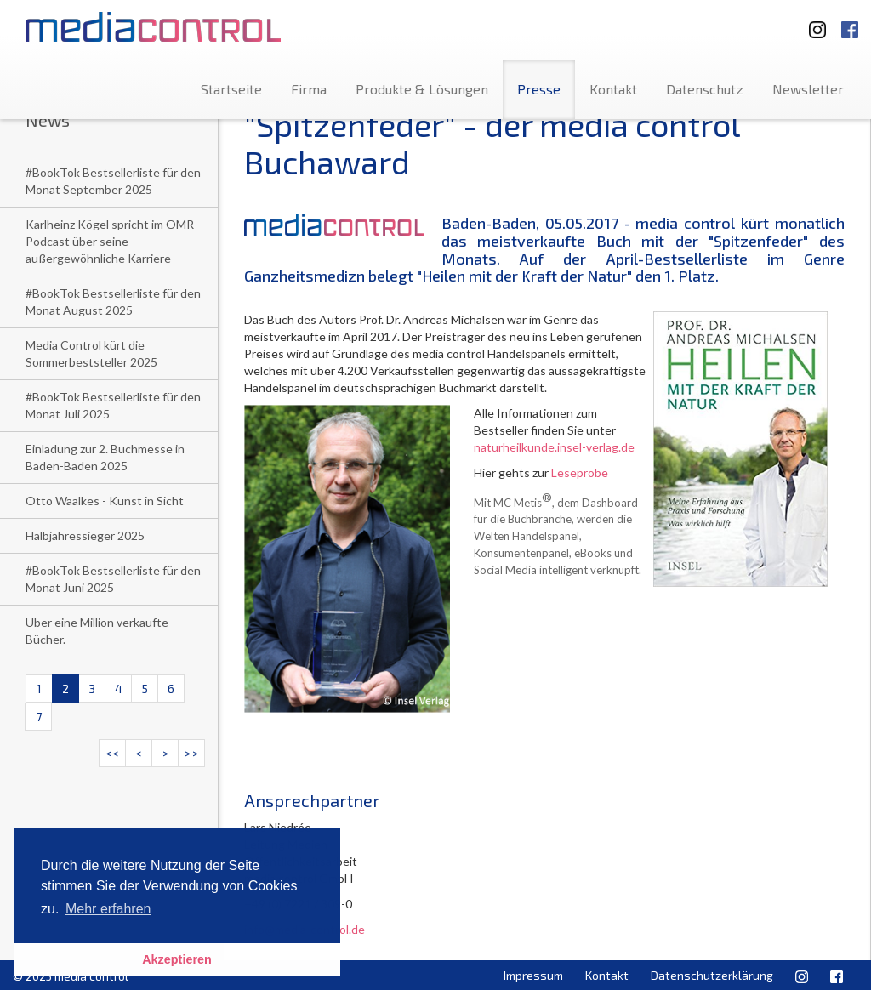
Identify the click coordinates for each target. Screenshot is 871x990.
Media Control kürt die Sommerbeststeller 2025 (91, 353)
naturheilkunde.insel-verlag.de (555, 447)
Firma (309, 89)
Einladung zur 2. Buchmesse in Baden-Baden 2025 (105, 457)
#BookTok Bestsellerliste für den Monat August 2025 (113, 301)
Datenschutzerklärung (712, 975)
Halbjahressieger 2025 (85, 535)
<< (112, 753)
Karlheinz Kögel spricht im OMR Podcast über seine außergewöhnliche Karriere (110, 241)
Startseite (231, 89)
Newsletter (808, 89)
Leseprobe (579, 472)
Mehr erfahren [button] (108, 909)
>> (191, 753)
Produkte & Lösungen (422, 89)
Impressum (533, 975)
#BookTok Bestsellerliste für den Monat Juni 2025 (113, 579)
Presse (539, 89)
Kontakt (613, 89)
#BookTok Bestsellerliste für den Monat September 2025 (113, 180)
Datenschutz (704, 89)
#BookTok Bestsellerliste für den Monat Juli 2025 (113, 405)
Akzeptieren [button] (177, 959)
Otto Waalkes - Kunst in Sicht (105, 500)
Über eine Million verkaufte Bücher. (97, 630)
